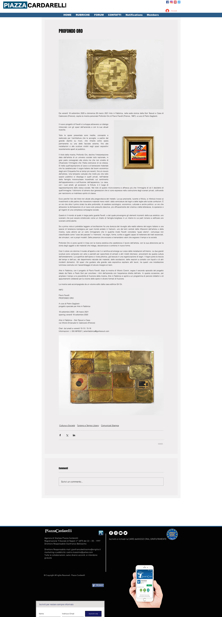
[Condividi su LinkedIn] (74, 435)
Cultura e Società (67, 425)
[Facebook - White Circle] (111, 533)
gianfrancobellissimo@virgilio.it (86, 549)
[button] (82, 15)
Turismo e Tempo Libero (88, 425)
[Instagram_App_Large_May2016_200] (171, 2)
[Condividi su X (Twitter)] (67, 435)
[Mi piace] (98, 585)
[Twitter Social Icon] (179, 2)
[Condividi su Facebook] (60, 435)
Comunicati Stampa (110, 425)
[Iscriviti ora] (93, 614)
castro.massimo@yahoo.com (79, 552)
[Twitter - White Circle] (125, 533)
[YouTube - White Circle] (121, 533)
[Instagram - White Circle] (116, 533)
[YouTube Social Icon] (175, 2)
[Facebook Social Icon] (167, 2)
